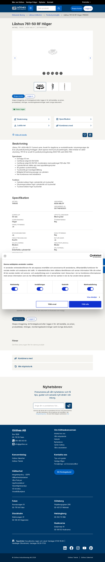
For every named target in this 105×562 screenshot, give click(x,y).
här (68, 414)
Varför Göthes (59, 445)
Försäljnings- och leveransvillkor (66, 464)
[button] (30, 8)
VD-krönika (16, 489)
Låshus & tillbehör (35, 15)
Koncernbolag (19, 454)
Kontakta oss (60, 454)
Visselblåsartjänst (18, 491)
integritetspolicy (41, 414)
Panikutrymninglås (52, 15)
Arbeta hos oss (59, 433)
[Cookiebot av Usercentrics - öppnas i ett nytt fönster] (91, 256)
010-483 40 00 (19, 441)
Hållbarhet (17, 471)
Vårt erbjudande (60, 436)
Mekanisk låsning (18, 15)
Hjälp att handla (21, 135)
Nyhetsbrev (58, 442)
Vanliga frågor (31, 2)
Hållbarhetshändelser (20, 477)
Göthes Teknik (17, 461)
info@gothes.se (19, 444)
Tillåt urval (52, 304)
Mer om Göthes (18, 2)
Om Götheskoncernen (65, 430)
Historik (57, 439)
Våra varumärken (60, 448)
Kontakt (50, 2)
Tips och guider (60, 458)
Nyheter (42, 2)
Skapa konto (77, 8)
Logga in (88, 8)
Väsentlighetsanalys (19, 486)
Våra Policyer (17, 480)
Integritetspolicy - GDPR (21, 475)
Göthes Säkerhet (18, 458)
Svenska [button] (86, 2)
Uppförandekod (18, 483)
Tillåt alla (85, 304)
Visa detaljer (92, 297)
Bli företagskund (64, 472)
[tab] (52, 358)
